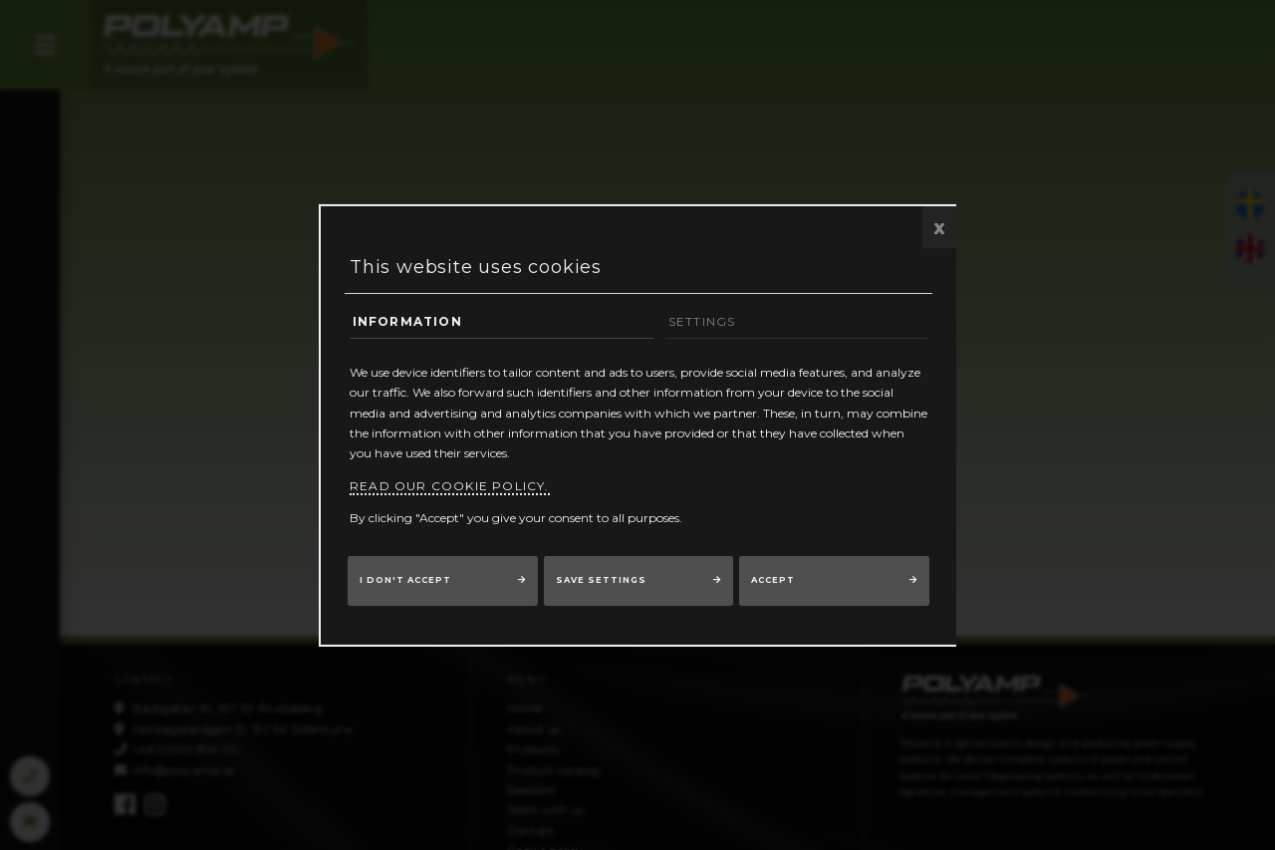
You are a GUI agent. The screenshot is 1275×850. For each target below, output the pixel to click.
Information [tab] (407, 320)
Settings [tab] (702, 320)
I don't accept (405, 580)
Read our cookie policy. (450, 485)
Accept (773, 580)
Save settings (601, 580)
